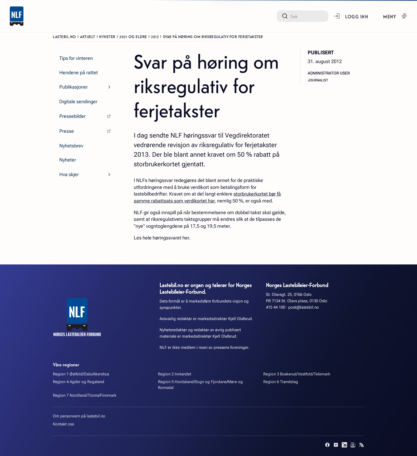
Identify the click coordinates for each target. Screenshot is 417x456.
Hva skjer (69, 174)
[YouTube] (336, 444)
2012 (155, 36)
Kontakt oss (63, 424)
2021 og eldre (133, 36)
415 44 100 (275, 307)
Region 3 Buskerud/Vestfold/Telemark (296, 374)
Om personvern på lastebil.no (79, 416)
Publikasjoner (73, 87)
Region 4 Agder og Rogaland (78, 381)
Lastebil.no (64, 36)
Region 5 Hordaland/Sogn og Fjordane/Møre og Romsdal (200, 384)
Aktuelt (87, 36)
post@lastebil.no (303, 307)
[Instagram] (353, 444)
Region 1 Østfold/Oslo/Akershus (81, 374)
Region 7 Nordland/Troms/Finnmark (84, 395)
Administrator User (329, 73)
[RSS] (361, 444)
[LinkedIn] (344, 444)
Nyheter (107, 36)
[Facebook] (327, 444)
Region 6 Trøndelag (280, 381)
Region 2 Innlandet (174, 374)
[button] (395, 16)
